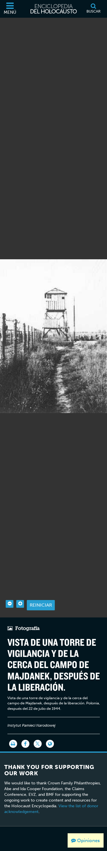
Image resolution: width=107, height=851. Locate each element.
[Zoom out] (9, 588)
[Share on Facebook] (25, 728)
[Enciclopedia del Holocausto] (54, 9)
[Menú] (10, 9)
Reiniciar (41, 589)
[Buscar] (93, 9)
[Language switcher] (50, 728)
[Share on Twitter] (38, 728)
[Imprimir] (13, 728)
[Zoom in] (20, 588)
